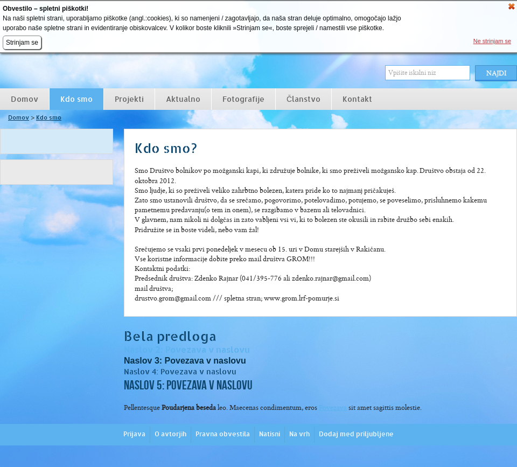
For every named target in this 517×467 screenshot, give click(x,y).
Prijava (134, 434)
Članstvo (303, 99)
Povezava (333, 407)
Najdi (496, 73)
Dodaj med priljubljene (356, 434)
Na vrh (299, 434)
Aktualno (183, 99)
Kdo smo (76, 99)
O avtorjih (170, 434)
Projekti (129, 99)
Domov (24, 99)
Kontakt (357, 99)
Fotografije (243, 99)
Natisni (269, 434)
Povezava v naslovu (207, 349)
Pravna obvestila (222, 434)
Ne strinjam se (492, 41)
